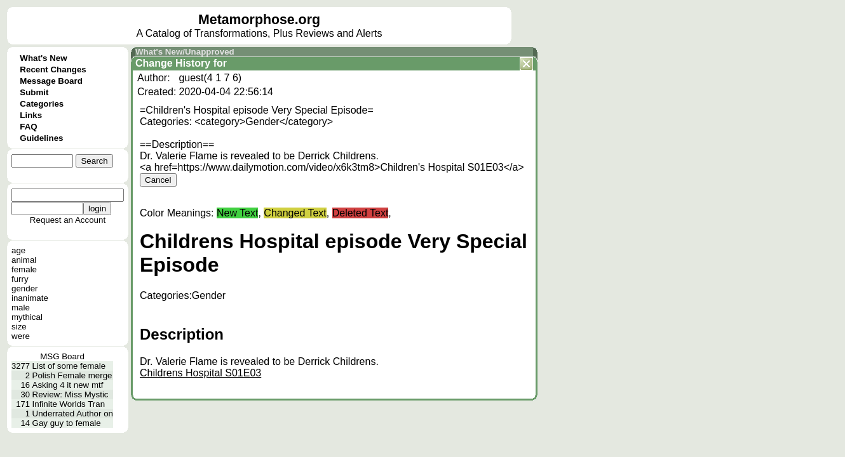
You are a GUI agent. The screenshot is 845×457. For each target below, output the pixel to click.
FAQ (28, 126)
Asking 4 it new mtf (68, 385)
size (19, 326)
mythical (27, 317)
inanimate (29, 298)
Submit (34, 92)
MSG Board (62, 356)
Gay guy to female (66, 423)
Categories (42, 104)
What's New (43, 58)
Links (31, 115)
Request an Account (67, 220)
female (24, 269)
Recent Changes (53, 69)
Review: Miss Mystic (70, 394)
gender (24, 288)
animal (23, 260)
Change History (172, 63)
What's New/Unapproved (184, 51)
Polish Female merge (72, 375)
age (18, 250)
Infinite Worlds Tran (68, 404)
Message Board (51, 81)
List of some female (69, 366)
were (20, 336)
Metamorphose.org (259, 19)
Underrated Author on (72, 413)
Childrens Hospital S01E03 (200, 373)
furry (20, 279)
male (20, 307)
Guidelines (41, 138)
